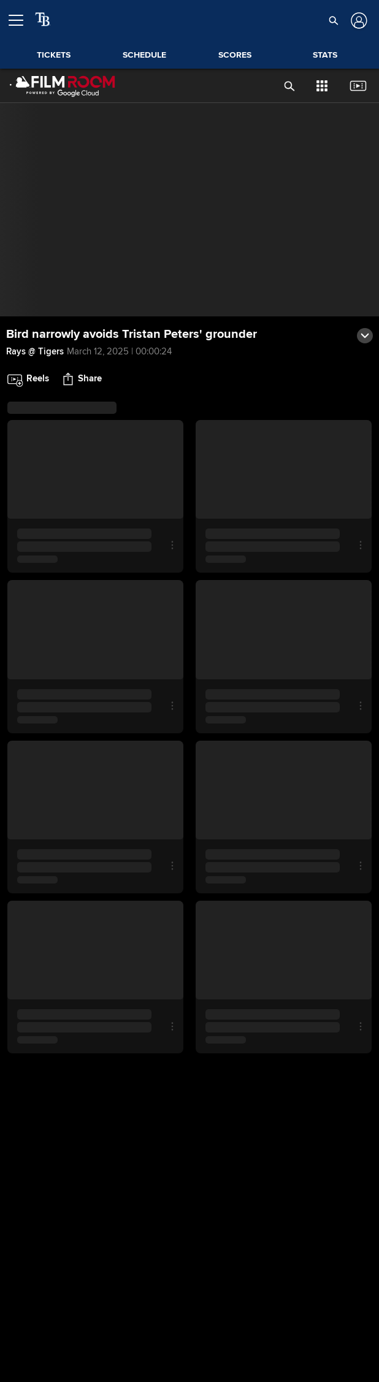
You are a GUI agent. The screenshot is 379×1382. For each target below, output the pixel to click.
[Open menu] (21, 20)
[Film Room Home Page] (62, 85)
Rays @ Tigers (35, 351)
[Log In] (358, 20)
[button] (333, 20)
